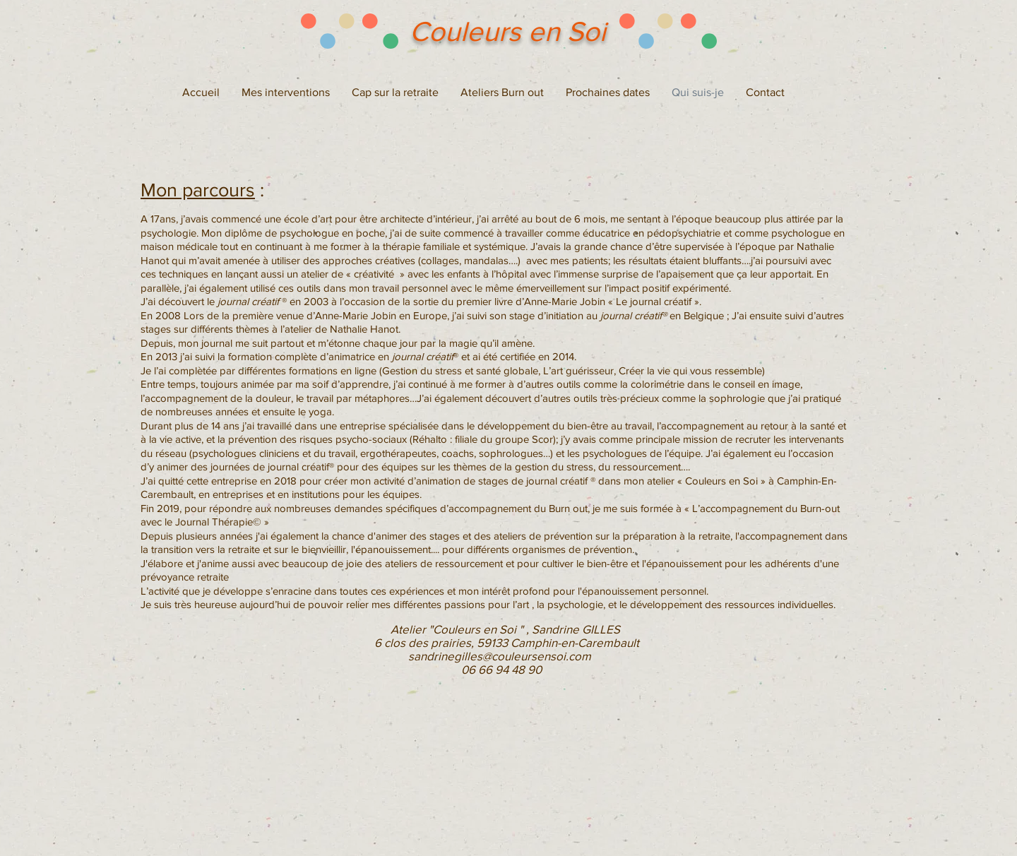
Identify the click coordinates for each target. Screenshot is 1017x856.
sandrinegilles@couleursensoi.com (499, 655)
